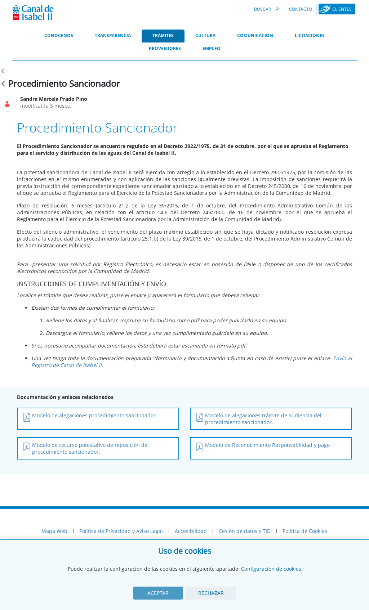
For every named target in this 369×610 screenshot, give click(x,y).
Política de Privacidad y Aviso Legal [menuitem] (121, 531)
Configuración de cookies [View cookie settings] (271, 568)
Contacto (300, 9)
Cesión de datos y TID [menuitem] (245, 531)
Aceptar (158, 592)
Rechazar (211, 592)
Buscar (267, 8)
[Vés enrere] (3, 84)
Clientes (342, 9)
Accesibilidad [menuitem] (191, 531)
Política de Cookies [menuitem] (305, 531)
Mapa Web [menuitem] (54, 531)
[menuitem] (59, 36)
